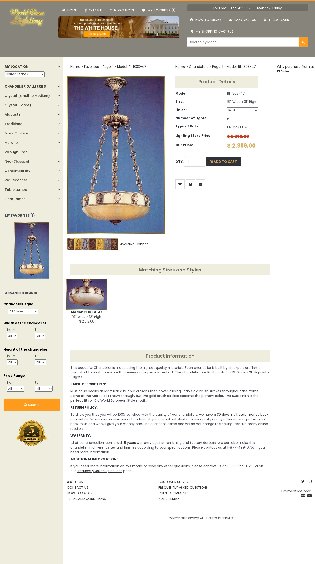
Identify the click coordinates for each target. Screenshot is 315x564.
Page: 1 (108, 66)
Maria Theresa (17, 133)
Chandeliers (198, 66)
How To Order (79, 493)
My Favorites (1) (159, 10)
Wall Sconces (16, 180)
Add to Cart (223, 161)
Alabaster (13, 114)
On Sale (93, 10)
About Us (75, 482)
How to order (205, 19)
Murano (11, 142)
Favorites (91, 66)
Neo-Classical (17, 161)
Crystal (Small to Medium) (27, 95)
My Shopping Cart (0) (211, 31)
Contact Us (77, 487)
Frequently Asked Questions (183, 487)
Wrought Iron (16, 152)
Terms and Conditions (86, 498)
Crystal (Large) (18, 105)
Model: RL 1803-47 (131, 66)
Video (283, 71)
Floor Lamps (15, 199)
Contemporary (17, 170)
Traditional (14, 124)
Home (69, 10)
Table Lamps (16, 189)
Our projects (122, 10)
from (11, 329)
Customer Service (174, 482)
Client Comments (173, 493)
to (37, 329)
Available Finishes (107, 244)
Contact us (242, 19)
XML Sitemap (168, 498)
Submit (32, 404)
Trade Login (276, 19)
